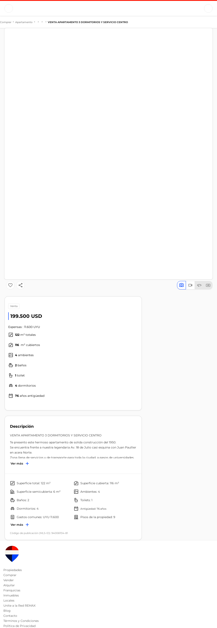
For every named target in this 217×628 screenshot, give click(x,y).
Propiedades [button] (12, 570)
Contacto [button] (10, 616)
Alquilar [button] (9, 585)
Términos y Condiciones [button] (21, 621)
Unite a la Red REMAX (19, 605)
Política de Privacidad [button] (19, 626)
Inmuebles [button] (11, 595)
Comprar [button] (9, 575)
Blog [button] (7, 611)
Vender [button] (8, 580)
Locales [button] (8, 600)
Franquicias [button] (11, 590)
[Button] (8, 8)
